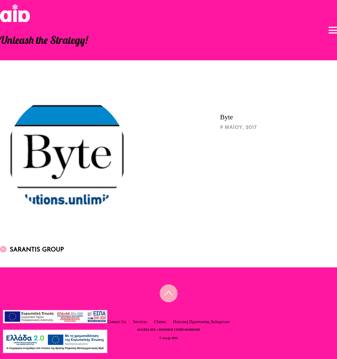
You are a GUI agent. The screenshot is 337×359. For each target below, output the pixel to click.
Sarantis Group (32, 249)
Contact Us (116, 322)
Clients (160, 322)
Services (140, 322)
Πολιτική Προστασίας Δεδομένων (201, 322)
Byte (226, 117)
